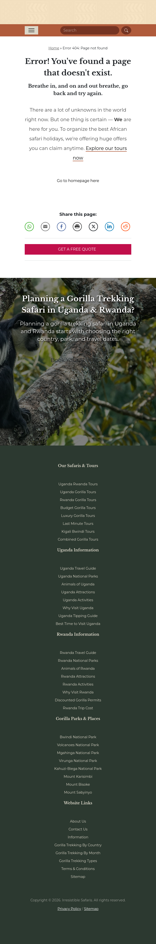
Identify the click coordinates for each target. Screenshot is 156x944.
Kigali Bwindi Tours (77, 531)
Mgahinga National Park (78, 753)
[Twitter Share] (93, 226)
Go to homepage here (78, 180)
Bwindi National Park (78, 737)
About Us (78, 821)
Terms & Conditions (78, 869)
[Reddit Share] (125, 226)
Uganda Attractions (78, 592)
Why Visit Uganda (78, 608)
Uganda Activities (78, 600)
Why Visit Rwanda (78, 692)
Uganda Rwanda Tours (77, 484)
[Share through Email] (45, 226)
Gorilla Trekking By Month (78, 853)
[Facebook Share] (61, 226)
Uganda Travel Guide (78, 568)
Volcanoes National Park (78, 745)
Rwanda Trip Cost (78, 708)
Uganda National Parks (78, 576)
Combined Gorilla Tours (78, 539)
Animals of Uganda (78, 584)
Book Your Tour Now (78, 360)
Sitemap (78, 877)
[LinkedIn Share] (109, 226)
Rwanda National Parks (78, 660)
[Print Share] (77, 226)
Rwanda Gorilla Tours (78, 500)
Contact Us (78, 829)
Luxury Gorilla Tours (78, 516)
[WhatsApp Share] (29, 226)
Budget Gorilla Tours (78, 508)
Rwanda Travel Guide (78, 653)
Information (78, 837)
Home (53, 48)
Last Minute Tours (78, 523)
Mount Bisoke (78, 784)
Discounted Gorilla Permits (78, 700)
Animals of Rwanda (78, 668)
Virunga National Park (78, 761)
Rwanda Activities (78, 684)
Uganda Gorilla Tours (78, 492)
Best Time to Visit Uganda (78, 624)
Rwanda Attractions (78, 676)
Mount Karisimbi (78, 776)
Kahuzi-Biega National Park (78, 769)
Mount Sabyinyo (78, 792)
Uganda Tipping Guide (77, 616)
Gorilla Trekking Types (78, 861)
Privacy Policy (69, 909)
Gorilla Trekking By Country (78, 845)
